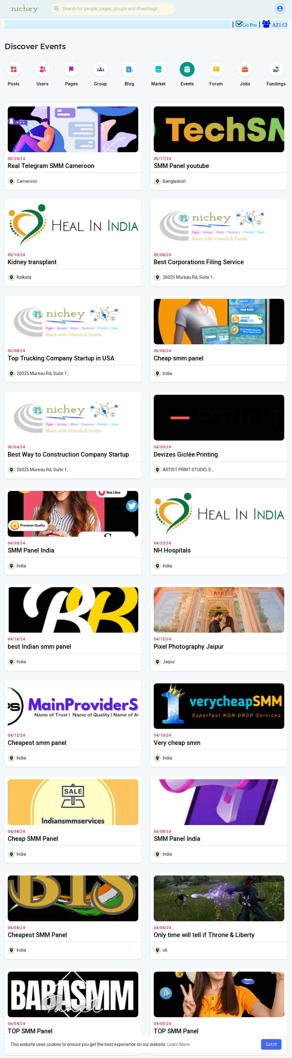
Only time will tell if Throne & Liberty (204, 935)
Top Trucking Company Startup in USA (61, 358)
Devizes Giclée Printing (186, 454)
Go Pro (257, 25)
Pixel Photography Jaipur (189, 646)
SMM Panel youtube (181, 166)
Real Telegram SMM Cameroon (51, 166)
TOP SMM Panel (30, 1031)
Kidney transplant (32, 262)
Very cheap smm (177, 742)
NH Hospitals (172, 550)
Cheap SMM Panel (33, 838)
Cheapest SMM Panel (37, 935)
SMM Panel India (31, 550)
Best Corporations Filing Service (199, 262)
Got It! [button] (271, 1044)
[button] (112, 8)
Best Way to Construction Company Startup (68, 454)
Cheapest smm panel (37, 742)
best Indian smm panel (39, 646)
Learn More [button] (178, 1044)
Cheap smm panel (179, 358)
